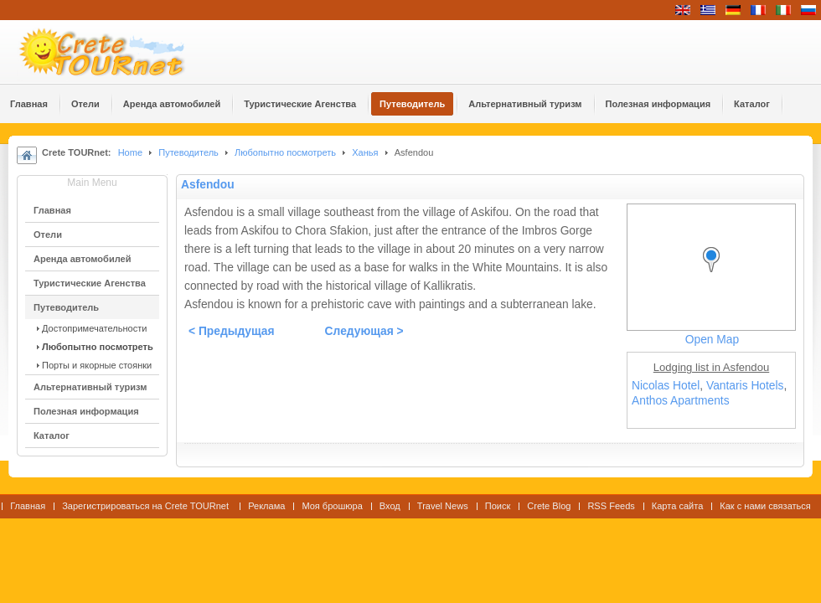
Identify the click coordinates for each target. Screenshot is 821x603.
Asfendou (208, 184)
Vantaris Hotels (745, 385)
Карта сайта (677, 506)
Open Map (712, 339)
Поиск (498, 506)
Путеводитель (188, 152)
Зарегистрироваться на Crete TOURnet (146, 506)
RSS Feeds (610, 506)
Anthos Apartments (681, 400)
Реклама (266, 506)
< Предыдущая (231, 331)
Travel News (442, 506)
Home (130, 152)
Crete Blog (549, 506)
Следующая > (364, 331)
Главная (27, 506)
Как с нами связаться (765, 506)
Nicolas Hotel (666, 385)
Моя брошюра (332, 506)
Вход (390, 506)
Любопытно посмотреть (285, 152)
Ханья (365, 152)
